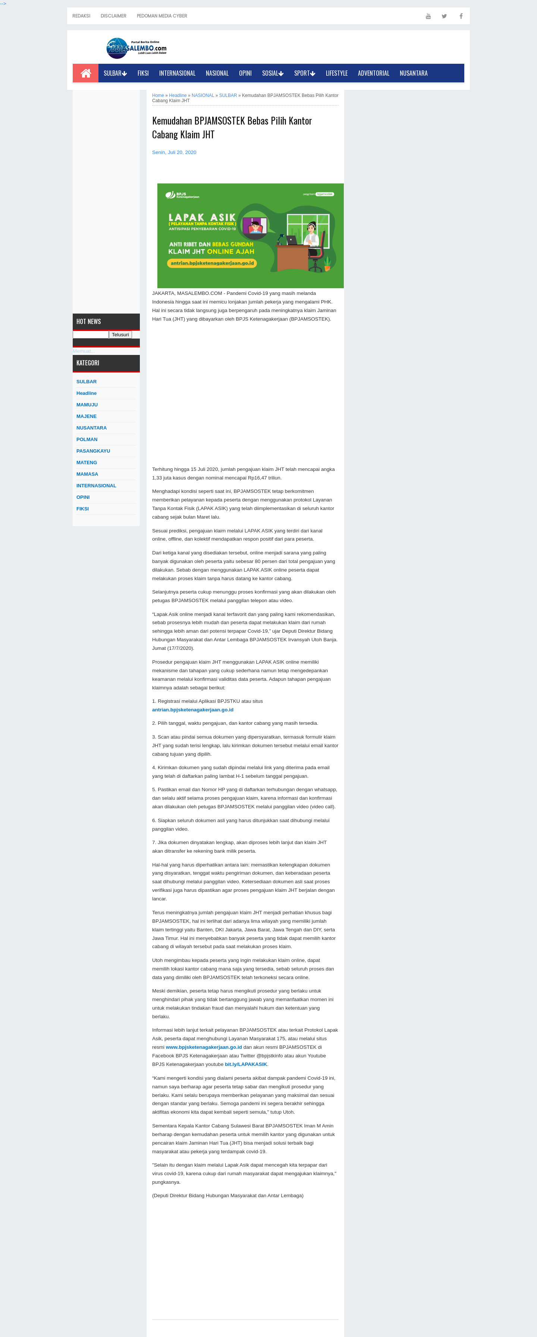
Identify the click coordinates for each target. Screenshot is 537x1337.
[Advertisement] (106, 202)
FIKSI (143, 73)
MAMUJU (87, 405)
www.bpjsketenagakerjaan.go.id (204, 1047)
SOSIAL (273, 73)
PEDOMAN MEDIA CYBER (162, 16)
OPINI (245, 73)
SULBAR (115, 73)
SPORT (304, 73)
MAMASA (87, 474)
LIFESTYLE (337, 73)
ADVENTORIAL (373, 73)
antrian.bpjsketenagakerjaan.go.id (192, 709)
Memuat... (84, 351)
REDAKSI (81, 16)
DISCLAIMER (113, 16)
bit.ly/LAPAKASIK (246, 1064)
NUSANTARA (414, 73)
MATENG (86, 462)
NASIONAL (217, 73)
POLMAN (86, 439)
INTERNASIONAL (177, 73)
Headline (86, 393)
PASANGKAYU (93, 451)
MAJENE (86, 416)
